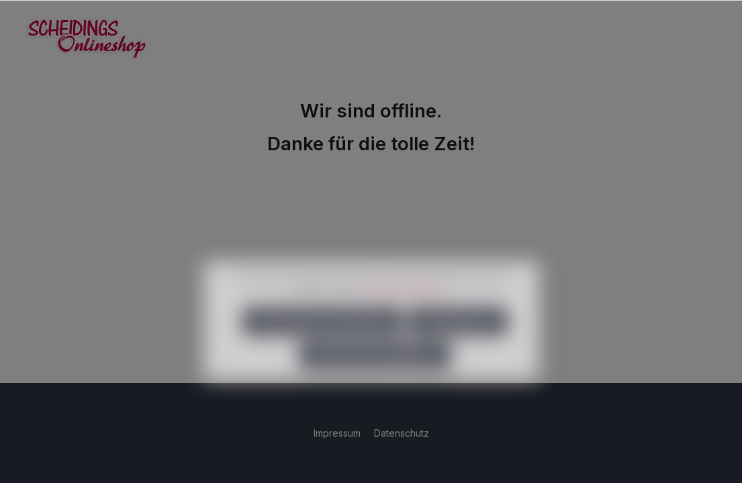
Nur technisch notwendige (322, 340)
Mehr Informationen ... (407, 309)
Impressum (338, 433)
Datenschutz (401, 433)
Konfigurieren (458, 340)
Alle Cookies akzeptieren (375, 374)
